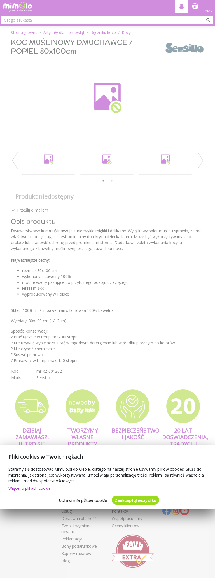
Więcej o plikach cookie (29, 488)
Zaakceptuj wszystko (135, 500)
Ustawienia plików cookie (83, 500)
